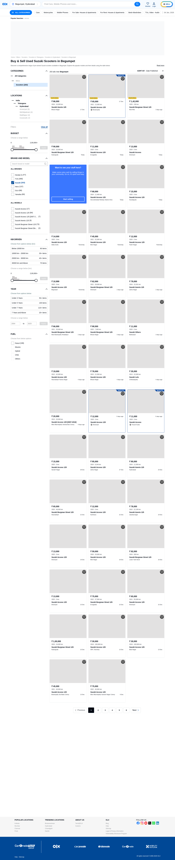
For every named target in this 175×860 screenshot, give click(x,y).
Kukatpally (25, 118)
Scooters (24, 57)
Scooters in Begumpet (68, 57)
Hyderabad (48, 826)
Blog (107, 823)
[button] (37, 4)
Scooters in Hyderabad (52, 57)
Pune (16, 831)
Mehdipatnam (26, 112)
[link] (136, 710)
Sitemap (108, 828)
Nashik (47, 831)
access (26, 18)
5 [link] (119, 710)
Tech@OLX (79, 823)
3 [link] (105, 710)
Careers (78, 826)
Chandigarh (48, 828)
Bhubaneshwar (50, 823)
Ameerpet (25, 109)
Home (13, 57)
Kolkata (17, 823)
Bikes (18, 57)
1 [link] (91, 710)
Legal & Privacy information (114, 831)
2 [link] (98, 710)
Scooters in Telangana (36, 57)
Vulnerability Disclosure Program (116, 833)
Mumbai (17, 826)
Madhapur (25, 115)
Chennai (17, 828)
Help (107, 826)
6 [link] (126, 710)
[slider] (12, 149)
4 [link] (112, 710)
